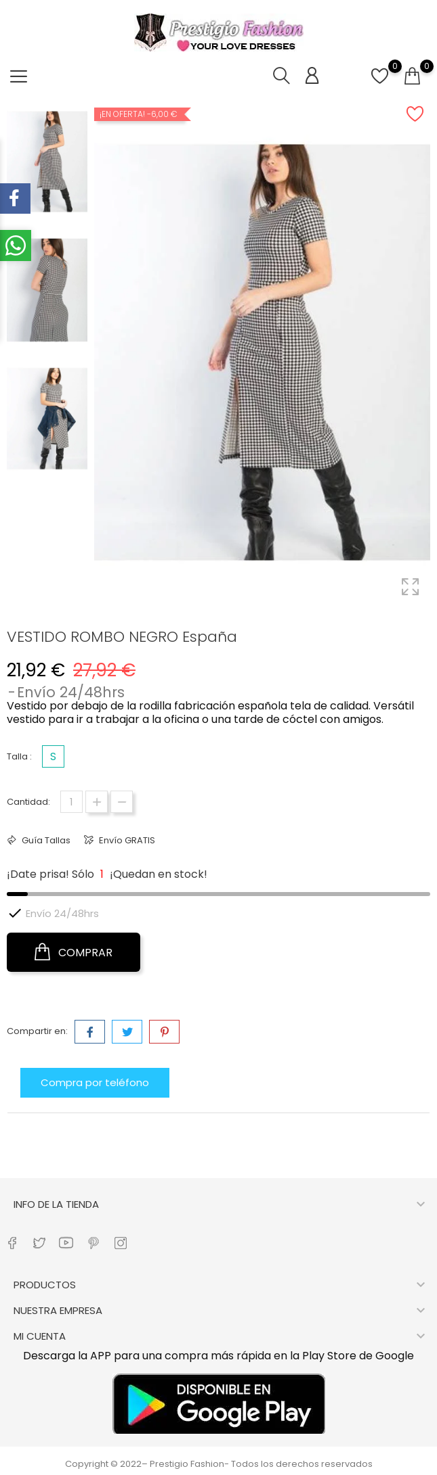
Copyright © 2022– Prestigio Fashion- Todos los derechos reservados (219, 1463)
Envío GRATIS (126, 840)
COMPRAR (73, 952)
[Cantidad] (71, 802)
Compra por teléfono (95, 1082)
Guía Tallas (45, 840)
